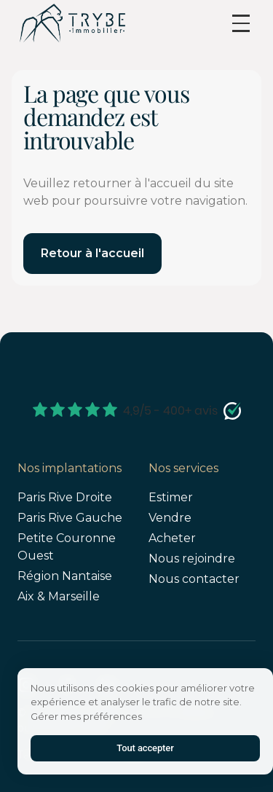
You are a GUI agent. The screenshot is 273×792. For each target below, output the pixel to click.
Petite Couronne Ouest (66, 546)
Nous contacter (194, 579)
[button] (241, 23)
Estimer (171, 497)
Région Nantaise (64, 576)
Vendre (170, 518)
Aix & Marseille (58, 596)
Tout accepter (144, 747)
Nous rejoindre (192, 558)
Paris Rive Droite (64, 497)
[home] (72, 23)
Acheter (172, 538)
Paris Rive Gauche (69, 518)
